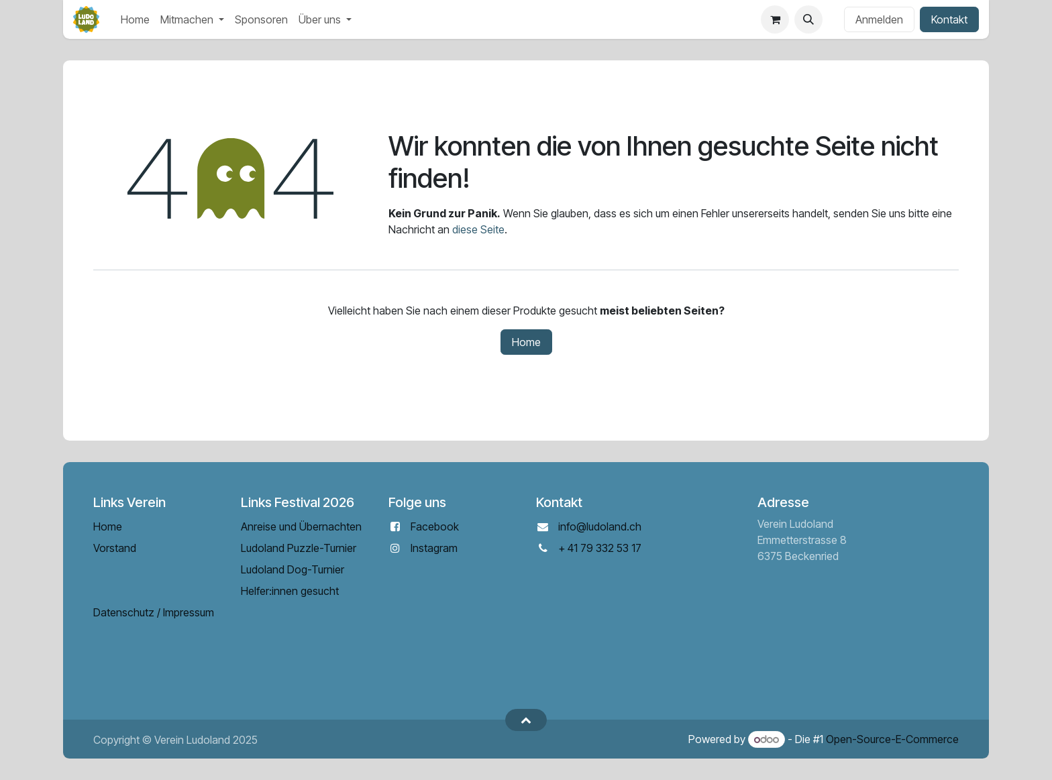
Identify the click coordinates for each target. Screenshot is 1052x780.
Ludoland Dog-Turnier (292, 569)
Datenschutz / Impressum (153, 612)
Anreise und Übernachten (301, 526)
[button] (808, 19)
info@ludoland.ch (599, 526)
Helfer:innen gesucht (290, 591)
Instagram (434, 548)
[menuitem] (135, 19)
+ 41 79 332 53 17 (599, 548)
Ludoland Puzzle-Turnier (298, 548)
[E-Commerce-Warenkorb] (775, 19)
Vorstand (114, 548)
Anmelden (879, 19)
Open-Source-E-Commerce (892, 739)
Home (526, 342)
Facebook (435, 526)
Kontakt (949, 19)
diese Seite (478, 229)
